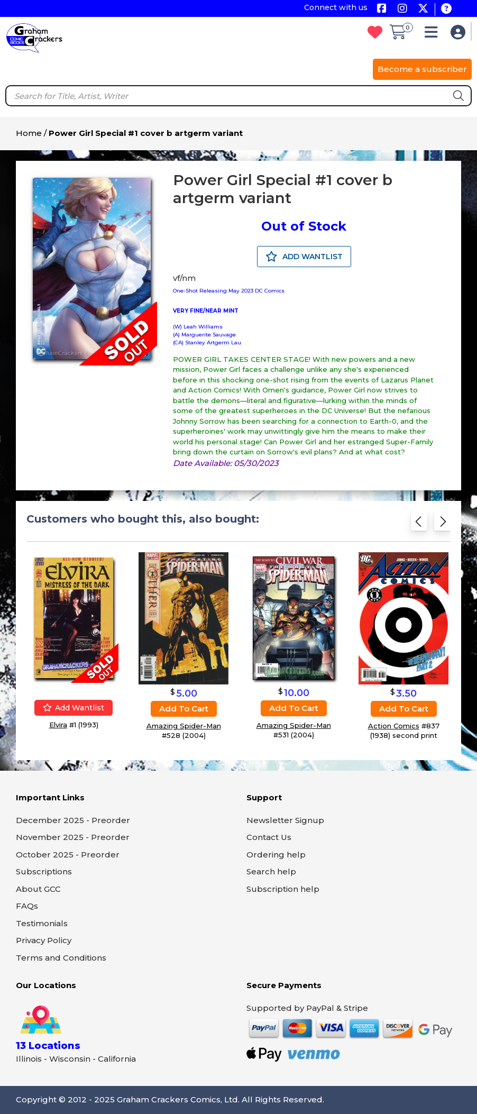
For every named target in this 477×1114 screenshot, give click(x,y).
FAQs (27, 906)
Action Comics (393, 726)
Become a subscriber (422, 69)
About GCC (38, 889)
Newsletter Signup (285, 820)
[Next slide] (442, 524)
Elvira (58, 724)
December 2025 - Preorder (73, 820)
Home (29, 133)
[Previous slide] (419, 524)
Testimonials (42, 923)
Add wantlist (73, 708)
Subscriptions (44, 871)
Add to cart (183, 709)
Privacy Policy (43, 940)
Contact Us (268, 837)
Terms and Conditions (61, 958)
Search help (271, 871)
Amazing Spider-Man (183, 726)
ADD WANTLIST (304, 256)
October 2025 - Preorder (68, 855)
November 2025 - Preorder (73, 837)
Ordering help (276, 855)
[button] (434, 35)
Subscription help (282, 889)
